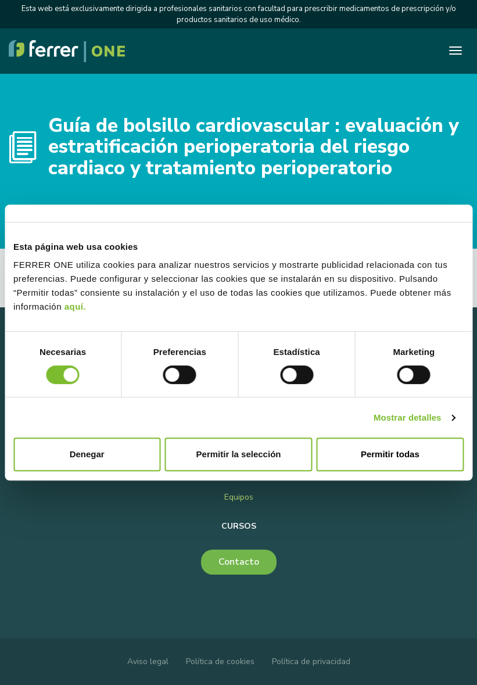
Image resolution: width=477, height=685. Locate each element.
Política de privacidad (311, 661)
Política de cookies (220, 661)
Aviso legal (147, 661)
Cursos (238, 526)
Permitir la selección (238, 454)
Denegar (87, 454)
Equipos (238, 497)
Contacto (238, 561)
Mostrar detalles (408, 417)
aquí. (75, 306)
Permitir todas (390, 454)
